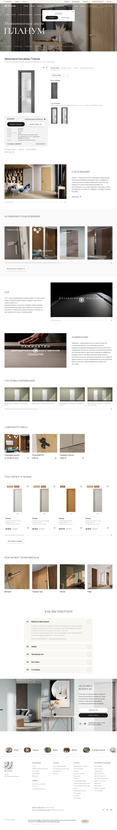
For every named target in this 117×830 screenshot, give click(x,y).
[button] (17, 243)
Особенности (18, 46)
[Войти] (111, 6)
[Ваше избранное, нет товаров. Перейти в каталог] (109, 6)
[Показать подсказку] (68, 75)
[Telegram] (85, 723)
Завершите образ (55, 46)
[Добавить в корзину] (28, 458)
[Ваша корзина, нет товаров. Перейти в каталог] (106, 6)
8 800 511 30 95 (49, 807)
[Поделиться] (43, 67)
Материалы (29, 46)
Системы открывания (41, 46)
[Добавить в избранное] (47, 67)
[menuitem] (26, 6)
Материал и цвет (66, 68)
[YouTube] (111, 810)
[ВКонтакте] (80, 723)
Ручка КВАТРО (38, 455)
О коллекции (8, 46)
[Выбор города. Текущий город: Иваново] (86, 1)
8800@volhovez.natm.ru (57, 810)
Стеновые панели (12, 455)
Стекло (76, 68)
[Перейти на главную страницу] (10, 6)
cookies (39, 820)
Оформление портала (86, 68)
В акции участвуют (68, 46)
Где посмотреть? (40, 143)
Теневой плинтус (67, 455)
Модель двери (55, 68)
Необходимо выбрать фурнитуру (34, 119)
